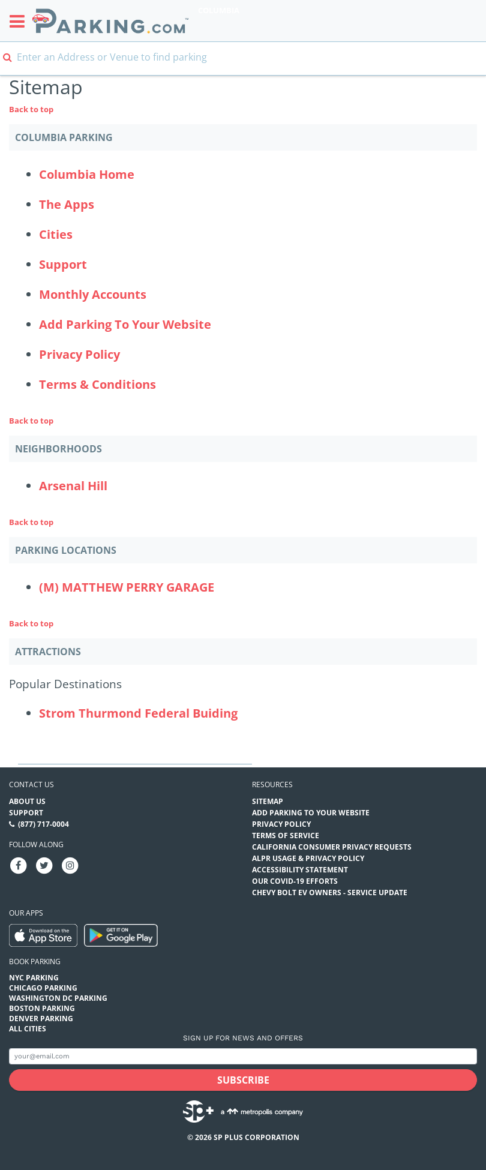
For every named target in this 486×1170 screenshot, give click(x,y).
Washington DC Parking (58, 998)
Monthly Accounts (92, 294)
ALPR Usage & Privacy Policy (308, 858)
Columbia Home (86, 174)
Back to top (31, 109)
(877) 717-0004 (43, 824)
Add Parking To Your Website (125, 324)
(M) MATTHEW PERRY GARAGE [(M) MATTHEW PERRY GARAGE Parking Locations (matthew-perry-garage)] (126, 587)
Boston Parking (42, 1008)
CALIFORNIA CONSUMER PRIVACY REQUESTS (332, 847)
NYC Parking (34, 978)
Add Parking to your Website (311, 813)
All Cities (27, 1029)
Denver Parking (41, 1018)
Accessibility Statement (300, 870)
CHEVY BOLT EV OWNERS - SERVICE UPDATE (329, 892)
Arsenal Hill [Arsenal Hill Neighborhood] (73, 486)
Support (63, 264)
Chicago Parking (43, 988)
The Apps (66, 204)
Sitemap (267, 801)
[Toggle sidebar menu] (21, 21)
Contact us (31, 784)
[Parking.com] (110, 21)
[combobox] (243, 64)
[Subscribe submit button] (243, 1080)
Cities (56, 234)
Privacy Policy (79, 354)
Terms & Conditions (97, 384)
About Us (27, 801)
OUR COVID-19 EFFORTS (295, 881)
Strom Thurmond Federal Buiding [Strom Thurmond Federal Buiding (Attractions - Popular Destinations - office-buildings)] (138, 713)
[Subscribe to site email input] (243, 1056)
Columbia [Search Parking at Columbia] (218, 10)
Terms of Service (285, 835)
